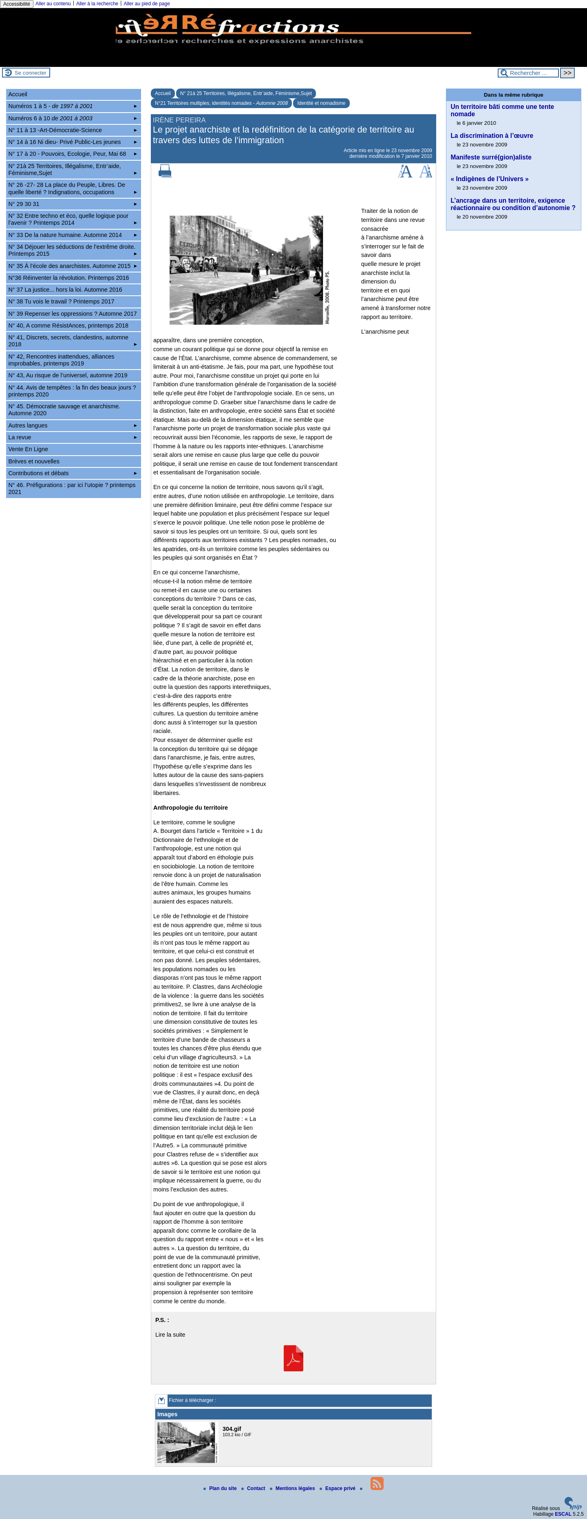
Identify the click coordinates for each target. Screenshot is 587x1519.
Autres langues (72, 425)
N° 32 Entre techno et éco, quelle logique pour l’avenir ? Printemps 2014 (72, 219)
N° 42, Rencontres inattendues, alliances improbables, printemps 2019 (61, 360)
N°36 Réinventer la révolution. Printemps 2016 (68, 278)
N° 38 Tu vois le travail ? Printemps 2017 (61, 301)
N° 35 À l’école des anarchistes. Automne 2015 (72, 266)
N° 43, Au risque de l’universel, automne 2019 (67, 375)
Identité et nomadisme (321, 103)
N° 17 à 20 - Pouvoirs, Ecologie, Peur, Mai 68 (72, 154)
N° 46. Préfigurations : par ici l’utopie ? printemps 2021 (71, 488)
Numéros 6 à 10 (72, 118)
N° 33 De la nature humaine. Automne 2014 (72, 235)
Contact (254, 1488)
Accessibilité (16, 4)
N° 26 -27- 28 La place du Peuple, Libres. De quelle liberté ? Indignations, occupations (72, 188)
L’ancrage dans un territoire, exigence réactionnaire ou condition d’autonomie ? (513, 204)
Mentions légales (293, 1488)
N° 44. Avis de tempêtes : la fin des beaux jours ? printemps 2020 (72, 391)
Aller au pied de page (147, 4)
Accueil (163, 93)
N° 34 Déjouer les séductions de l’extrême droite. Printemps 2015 (72, 250)
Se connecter (30, 73)
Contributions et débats (72, 473)
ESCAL (563, 1514)
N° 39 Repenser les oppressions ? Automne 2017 (72, 313)
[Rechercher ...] (528, 73)
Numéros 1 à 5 (72, 106)
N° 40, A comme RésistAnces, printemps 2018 (68, 325)
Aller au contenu (53, 4)
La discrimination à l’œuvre (491, 135)
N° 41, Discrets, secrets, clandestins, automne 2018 (72, 341)
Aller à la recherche (97, 4)
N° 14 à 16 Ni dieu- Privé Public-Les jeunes (72, 142)
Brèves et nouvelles (34, 461)
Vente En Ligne (28, 449)
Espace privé (338, 1488)
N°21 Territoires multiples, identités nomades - (221, 103)
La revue (72, 437)
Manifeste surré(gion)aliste (490, 157)
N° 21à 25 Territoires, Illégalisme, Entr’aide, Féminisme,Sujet (246, 93)
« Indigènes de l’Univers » (489, 178)
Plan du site (220, 1488)
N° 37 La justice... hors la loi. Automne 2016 (65, 289)
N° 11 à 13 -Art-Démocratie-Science (72, 130)
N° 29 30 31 (72, 204)
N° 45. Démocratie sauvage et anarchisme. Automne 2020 (64, 409)
